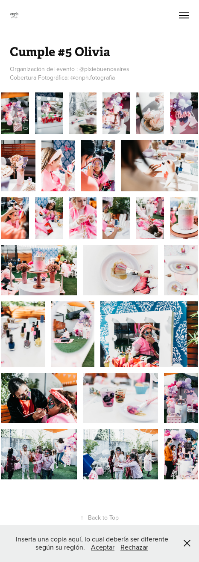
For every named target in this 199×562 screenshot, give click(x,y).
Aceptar (102, 547)
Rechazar (134, 547)
